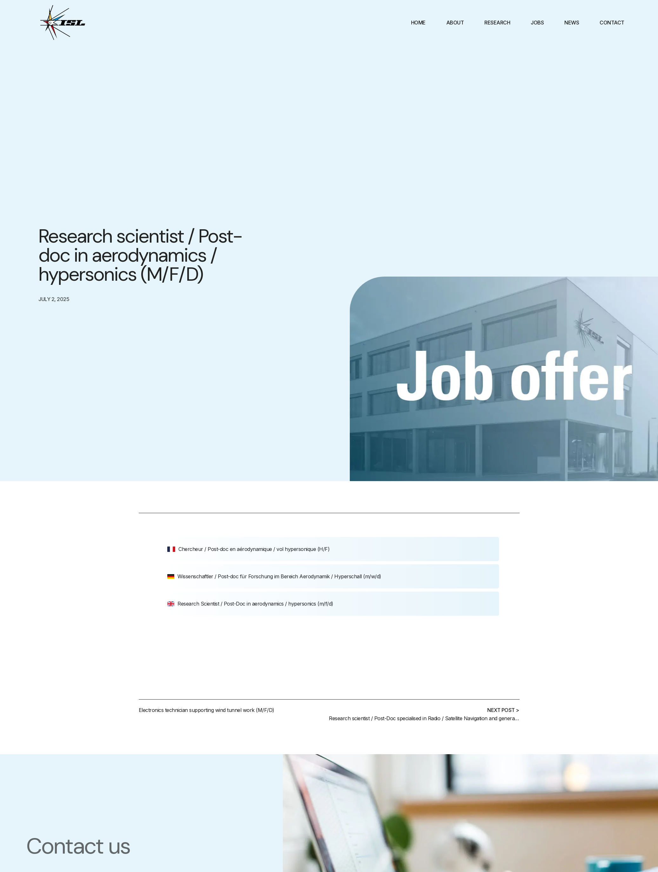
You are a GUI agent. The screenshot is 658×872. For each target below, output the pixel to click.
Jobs (537, 22)
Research (497, 22)
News (571, 22)
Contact (612, 22)
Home (418, 22)
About (455, 22)
